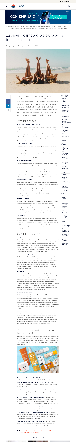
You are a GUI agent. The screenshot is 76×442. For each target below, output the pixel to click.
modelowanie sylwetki (37, 430)
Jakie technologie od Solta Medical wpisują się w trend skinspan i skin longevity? (66, 110)
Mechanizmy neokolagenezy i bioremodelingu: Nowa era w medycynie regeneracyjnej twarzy (65, 206)
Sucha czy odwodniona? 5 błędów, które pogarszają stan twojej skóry (65, 242)
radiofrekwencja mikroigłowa (26, 430)
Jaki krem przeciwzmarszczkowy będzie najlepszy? (66, 123)
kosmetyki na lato (35, 432)
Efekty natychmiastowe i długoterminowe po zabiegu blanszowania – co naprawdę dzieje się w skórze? (65, 233)
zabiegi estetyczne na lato (26, 432)
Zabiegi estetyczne (11, 46)
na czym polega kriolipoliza (47, 430)
